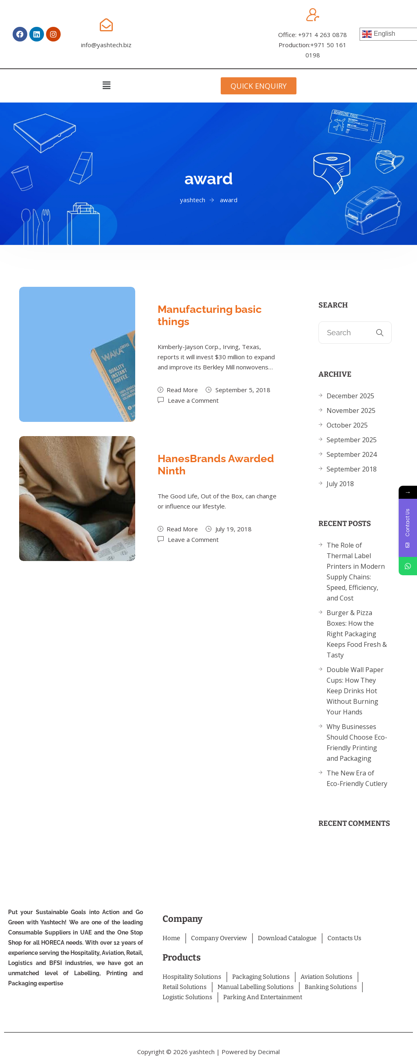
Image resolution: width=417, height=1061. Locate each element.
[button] (106, 85)
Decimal (269, 1052)
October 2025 (347, 425)
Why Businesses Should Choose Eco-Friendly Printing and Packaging (357, 742)
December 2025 (350, 395)
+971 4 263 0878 (322, 35)
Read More (178, 390)
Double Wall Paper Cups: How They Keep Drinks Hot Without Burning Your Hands (355, 690)
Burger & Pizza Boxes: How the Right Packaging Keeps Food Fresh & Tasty (357, 633)
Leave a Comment (193, 399)
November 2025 (351, 410)
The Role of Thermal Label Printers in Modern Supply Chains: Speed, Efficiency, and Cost (356, 572)
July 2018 (340, 483)
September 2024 (352, 454)
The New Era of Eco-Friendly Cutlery (357, 778)
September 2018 (352, 469)
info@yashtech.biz (106, 45)
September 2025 (352, 439)
